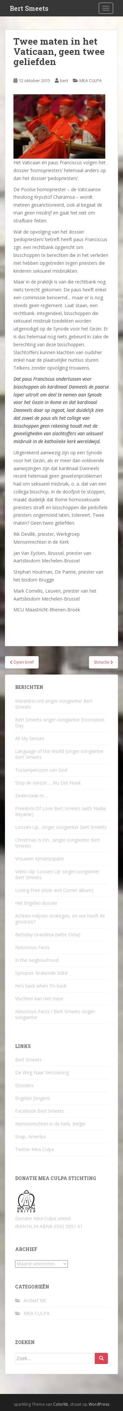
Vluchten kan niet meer (39, 998)
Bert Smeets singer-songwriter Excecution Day (59, 723)
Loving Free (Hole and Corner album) (54, 890)
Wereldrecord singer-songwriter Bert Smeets (53, 704)
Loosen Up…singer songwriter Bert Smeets (61, 827)
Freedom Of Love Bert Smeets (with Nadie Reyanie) (60, 811)
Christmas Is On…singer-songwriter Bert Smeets (57, 843)
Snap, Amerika (30, 1136)
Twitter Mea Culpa (34, 1149)
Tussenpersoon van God (41, 770)
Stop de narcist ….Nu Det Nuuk (48, 783)
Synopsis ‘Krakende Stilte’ (41, 973)
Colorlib (60, 1404)
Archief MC (35, 1300)
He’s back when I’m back (41, 986)
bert (64, 80)
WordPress (99, 1404)
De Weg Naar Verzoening (42, 1072)
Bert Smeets (29, 8)
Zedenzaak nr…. (32, 795)
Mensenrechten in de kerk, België (50, 1124)
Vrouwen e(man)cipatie (39, 858)
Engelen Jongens (32, 1098)
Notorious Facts (32, 947)
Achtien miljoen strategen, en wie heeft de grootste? (60, 919)
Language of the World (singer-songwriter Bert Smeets (59, 754)
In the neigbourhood (36, 960)
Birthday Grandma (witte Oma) (47, 934)
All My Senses (29, 738)
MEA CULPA (90, 80)
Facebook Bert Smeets (39, 1111)
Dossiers (24, 1085)
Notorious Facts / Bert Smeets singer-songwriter (55, 1014)
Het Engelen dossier (36, 903)
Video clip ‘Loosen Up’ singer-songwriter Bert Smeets (57, 874)
